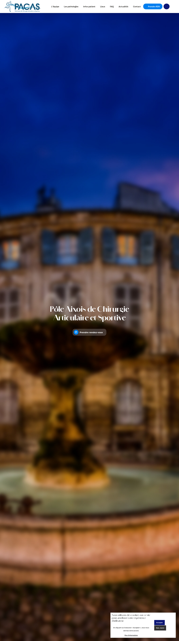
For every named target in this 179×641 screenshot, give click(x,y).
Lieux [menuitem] (102, 6)
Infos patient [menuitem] (89, 6)
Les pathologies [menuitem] (71, 6)
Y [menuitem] (166, 6)
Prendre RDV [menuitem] (154, 6)
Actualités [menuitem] (123, 6)
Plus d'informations (131, 635)
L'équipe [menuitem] (55, 6)
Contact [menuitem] (137, 6)
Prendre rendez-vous (91, 332)
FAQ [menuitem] (112, 6)
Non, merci (160, 628)
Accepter (159, 622)
